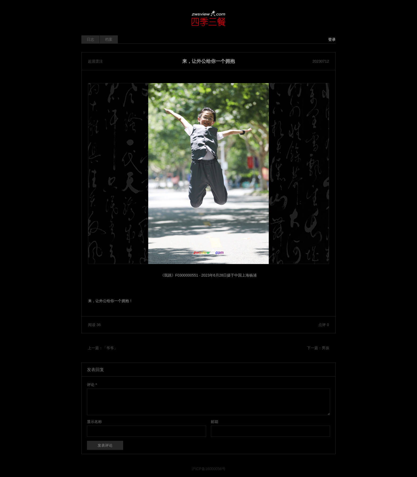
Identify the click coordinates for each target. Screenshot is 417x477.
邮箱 (214, 421)
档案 (108, 39)
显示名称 (94, 421)
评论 (92, 384)
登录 (332, 39)
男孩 (325, 348)
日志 (90, 39)
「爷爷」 (110, 348)
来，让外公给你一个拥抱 (208, 61)
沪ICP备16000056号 (208, 469)
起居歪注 (95, 61)
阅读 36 (94, 325)
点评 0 (323, 325)
